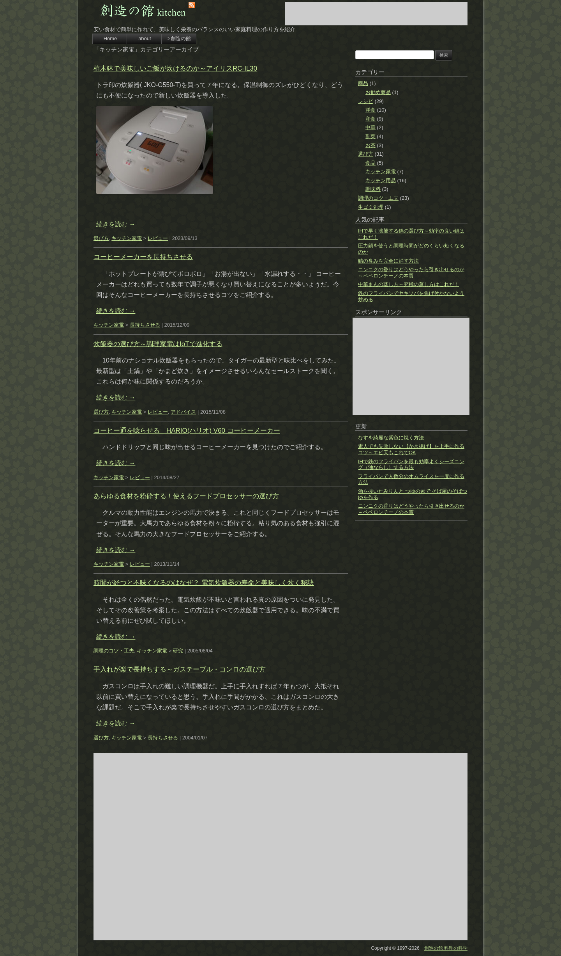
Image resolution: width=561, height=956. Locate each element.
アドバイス (183, 412)
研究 (178, 651)
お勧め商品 (378, 92)
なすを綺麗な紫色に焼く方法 (391, 438)
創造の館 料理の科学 (446, 948)
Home (110, 38)
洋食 (370, 110)
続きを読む (115, 224)
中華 (370, 127)
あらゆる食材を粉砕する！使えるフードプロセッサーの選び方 (186, 496)
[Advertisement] (376, 13)
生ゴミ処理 (370, 207)
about (144, 38)
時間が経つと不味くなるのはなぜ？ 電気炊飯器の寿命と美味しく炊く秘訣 (204, 582)
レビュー (158, 238)
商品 (363, 83)
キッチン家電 (126, 238)
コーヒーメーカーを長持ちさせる (143, 257)
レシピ (365, 101)
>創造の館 (179, 38)
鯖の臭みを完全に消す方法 (388, 261)
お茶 (370, 145)
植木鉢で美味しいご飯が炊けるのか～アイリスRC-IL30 (175, 68)
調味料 (373, 189)
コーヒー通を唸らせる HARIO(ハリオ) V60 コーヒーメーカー (187, 430)
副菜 (370, 136)
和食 (370, 119)
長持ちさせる (145, 325)
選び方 (101, 238)
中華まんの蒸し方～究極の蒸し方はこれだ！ (408, 284)
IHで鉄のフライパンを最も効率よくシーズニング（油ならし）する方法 (411, 464)
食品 (370, 163)
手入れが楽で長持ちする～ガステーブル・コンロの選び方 (180, 669)
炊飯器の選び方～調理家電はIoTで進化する (158, 344)
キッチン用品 (380, 180)
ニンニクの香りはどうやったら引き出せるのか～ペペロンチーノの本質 (411, 273)
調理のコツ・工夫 (114, 651)
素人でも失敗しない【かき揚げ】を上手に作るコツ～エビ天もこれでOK (411, 449)
